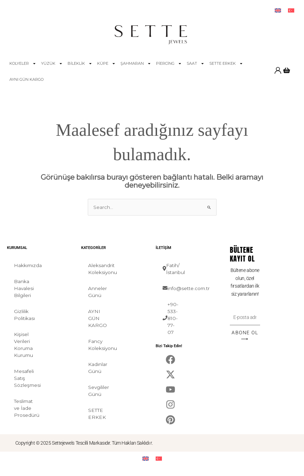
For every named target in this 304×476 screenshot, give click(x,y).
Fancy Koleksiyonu (99, 344)
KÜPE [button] (106, 63)
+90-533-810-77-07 (170, 318)
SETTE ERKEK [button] (226, 63)
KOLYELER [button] (22, 63)
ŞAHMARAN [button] (135, 63)
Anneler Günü (97, 292)
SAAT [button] (195, 63)
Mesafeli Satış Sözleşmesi (25, 378)
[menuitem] (277, 10)
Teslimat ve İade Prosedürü (25, 408)
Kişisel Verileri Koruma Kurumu (23, 344)
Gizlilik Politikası (24, 315)
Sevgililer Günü (98, 390)
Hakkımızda (25, 265)
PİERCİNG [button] (169, 63)
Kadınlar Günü (97, 367)
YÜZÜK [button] (52, 63)
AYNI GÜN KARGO (26, 79)
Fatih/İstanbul (174, 269)
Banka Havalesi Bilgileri (24, 288)
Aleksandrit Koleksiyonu (99, 269)
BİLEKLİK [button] (80, 63)
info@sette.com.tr (174, 288)
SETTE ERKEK (97, 413)
